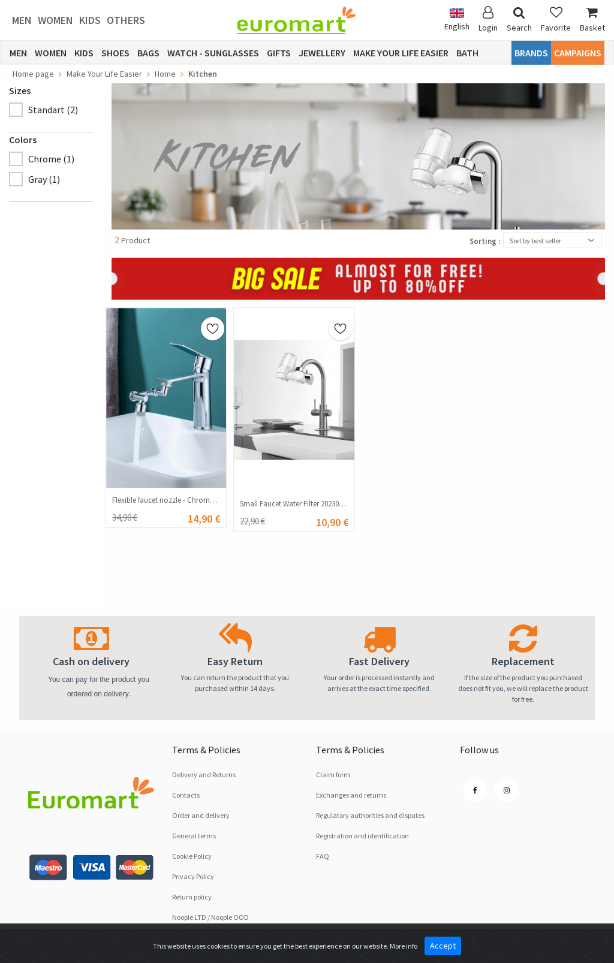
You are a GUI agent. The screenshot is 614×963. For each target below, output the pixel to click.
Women (55, 20)
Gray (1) (44, 179)
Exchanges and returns (351, 794)
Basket (592, 19)
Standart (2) (53, 110)
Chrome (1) (51, 159)
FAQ (322, 856)
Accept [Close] (443, 945)
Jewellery (322, 53)
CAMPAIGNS (577, 53)
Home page (33, 73)
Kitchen (202, 73)
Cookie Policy (192, 856)
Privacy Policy (193, 876)
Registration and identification (362, 835)
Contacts (186, 794)
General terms (194, 835)
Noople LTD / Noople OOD (210, 917)
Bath (467, 53)
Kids (90, 20)
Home (165, 73)
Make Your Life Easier (401, 53)
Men (22, 20)
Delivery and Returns (204, 774)
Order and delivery (201, 815)
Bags (148, 53)
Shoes (115, 53)
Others (126, 20)
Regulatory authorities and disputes (370, 815)
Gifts (279, 53)
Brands (531, 53)
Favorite (556, 19)
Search (519, 19)
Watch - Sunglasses (213, 53)
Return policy (192, 896)
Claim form (333, 774)
